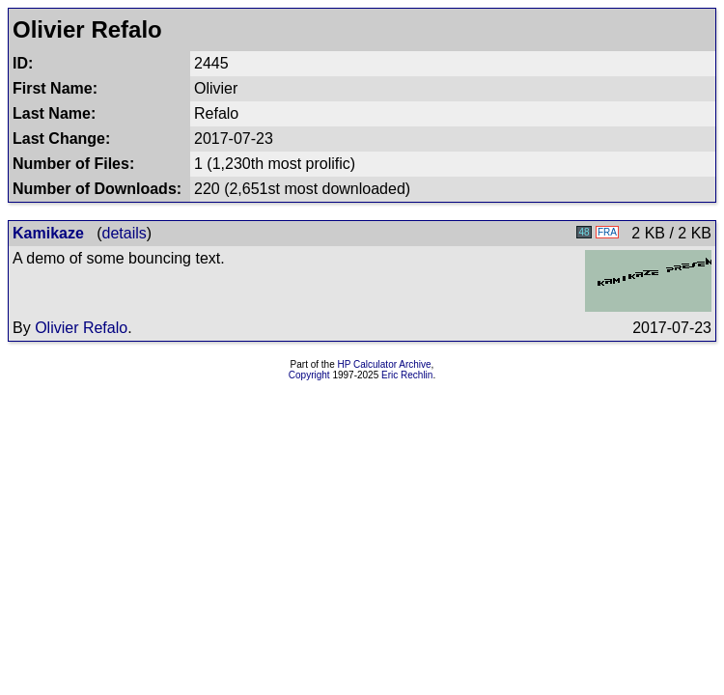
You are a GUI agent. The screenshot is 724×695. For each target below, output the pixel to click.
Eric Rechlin (406, 375)
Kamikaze (48, 233)
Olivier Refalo (81, 328)
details (124, 233)
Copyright (309, 375)
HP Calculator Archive (385, 364)
